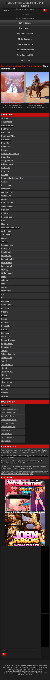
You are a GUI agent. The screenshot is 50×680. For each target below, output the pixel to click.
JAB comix (6, 231)
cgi (12, 107)
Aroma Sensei (7, 125)
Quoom (4, 312)
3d (6, 107)
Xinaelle (4, 393)
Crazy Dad (5, 157)
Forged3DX (6, 196)
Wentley (4, 389)
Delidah (4, 175)
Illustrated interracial (10, 227)
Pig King (5, 308)
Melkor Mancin (7, 273)
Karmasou (5, 248)
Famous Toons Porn (8, 427)
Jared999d (5, 234)
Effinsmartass (7, 189)
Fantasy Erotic (7, 192)
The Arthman (7, 365)
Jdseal (4, 238)
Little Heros (6, 256)
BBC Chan (5, 132)
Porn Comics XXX (25, 55)
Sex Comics (5, 430)
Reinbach (5, 322)
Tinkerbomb (6, 382)
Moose (4, 287)
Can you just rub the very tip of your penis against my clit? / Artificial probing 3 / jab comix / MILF (22, 462)
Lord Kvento (6, 263)
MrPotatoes (6, 291)
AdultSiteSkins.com (25, 675)
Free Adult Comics (7, 423)
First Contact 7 (19, 107)
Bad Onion (6, 129)
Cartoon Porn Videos (25, 50)
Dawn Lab (5, 171)
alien (9, 107)
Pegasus (5, 301)
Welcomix (5, 386)
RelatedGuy (6, 326)
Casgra (4, 150)
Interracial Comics (25, 44)
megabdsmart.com (25, 34)
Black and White (8, 136)
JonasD (4, 241)
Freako (4, 199)
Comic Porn (5, 406)
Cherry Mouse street (10, 154)
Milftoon (4, 280)
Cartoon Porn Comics (9, 420)
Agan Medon (6, 122)
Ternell (4, 361)
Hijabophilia (6, 217)
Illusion (4, 224)
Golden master (7, 206)
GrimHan (5, 210)
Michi (3, 277)
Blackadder (6, 139)
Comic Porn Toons (7, 416)
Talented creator (8, 354)
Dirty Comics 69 (25, 28)
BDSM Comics (25, 23)
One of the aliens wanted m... (37, 103)
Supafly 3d (6, 347)
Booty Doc (6, 143)
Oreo (3, 298)
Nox (3, 294)
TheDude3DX (7, 372)
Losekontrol (6, 266)
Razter (4, 319)
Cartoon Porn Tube (8, 437)
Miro (3, 284)
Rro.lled (4, 329)
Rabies (4, 315)
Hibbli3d (5, 213)
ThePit (4, 375)
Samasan (5, 333)
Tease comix (6, 358)
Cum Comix (25, 60)
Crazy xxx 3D (7, 160)
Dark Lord (5, 168)
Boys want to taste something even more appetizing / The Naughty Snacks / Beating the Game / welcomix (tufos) (24, 473)
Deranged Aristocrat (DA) (12, 178)
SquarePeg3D (7, 344)
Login (27, 14)
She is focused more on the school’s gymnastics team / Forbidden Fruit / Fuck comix (24, 456)
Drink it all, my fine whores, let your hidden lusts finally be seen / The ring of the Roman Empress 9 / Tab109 (24, 467)
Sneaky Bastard (8, 340)
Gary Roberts (7, 203)
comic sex (40, 107)
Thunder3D (6, 379)
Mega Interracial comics (9, 409)
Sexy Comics (6, 441)
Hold (3, 220)
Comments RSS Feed (28, 18)
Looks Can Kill (7, 259)
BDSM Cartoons (25, 39)
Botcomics (6, 146)
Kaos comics (7, 245)
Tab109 (4, 351)
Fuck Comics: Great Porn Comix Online (25, 4)
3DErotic (5, 118)
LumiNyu (5, 270)
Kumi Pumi (6, 252)
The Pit (4, 368)
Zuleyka (4, 396)
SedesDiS (5, 336)
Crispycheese (7, 164)
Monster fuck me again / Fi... (13, 103)
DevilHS (4, 182)
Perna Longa (7, 305)
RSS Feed (18, 18)
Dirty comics (6, 185)
